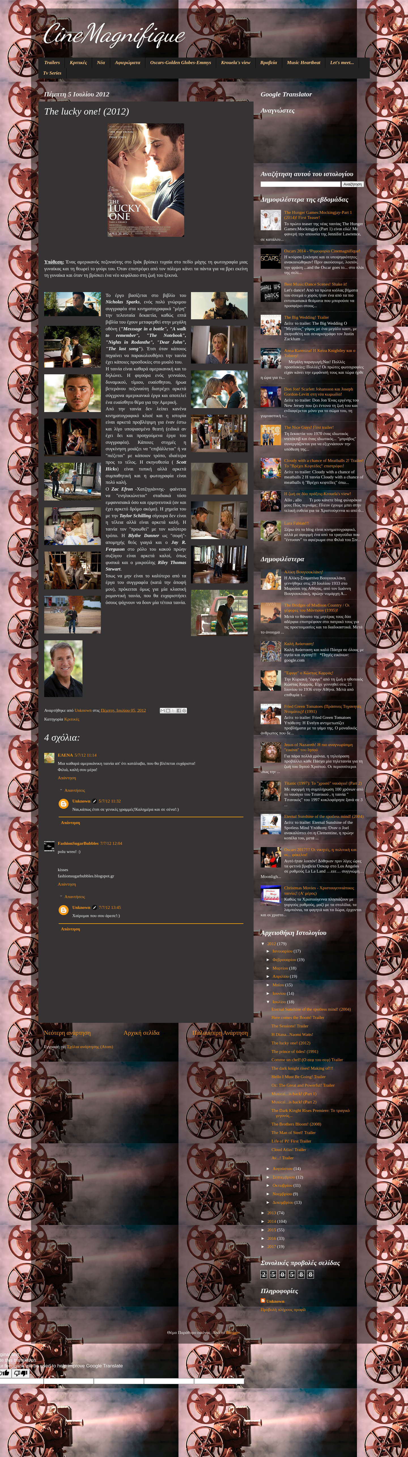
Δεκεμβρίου (283, 1202)
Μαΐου (279, 984)
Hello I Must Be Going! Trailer (298, 1076)
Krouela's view (235, 62)
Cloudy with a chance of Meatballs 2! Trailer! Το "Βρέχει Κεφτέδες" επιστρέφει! (324, 463)
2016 (272, 1238)
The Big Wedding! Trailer (306, 317)
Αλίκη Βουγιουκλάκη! (303, 571)
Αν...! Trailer (282, 1157)
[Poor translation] (21, 1373)
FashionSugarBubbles (78, 843)
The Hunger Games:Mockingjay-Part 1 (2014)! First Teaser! (318, 215)
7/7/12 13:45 (110, 907)
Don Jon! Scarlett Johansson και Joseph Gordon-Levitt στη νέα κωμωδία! (318, 391)
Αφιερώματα (128, 62)
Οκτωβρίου (283, 1185)
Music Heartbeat (303, 62)
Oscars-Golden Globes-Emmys (180, 62)
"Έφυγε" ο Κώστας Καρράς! (308, 672)
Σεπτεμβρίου (284, 1177)
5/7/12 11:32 (110, 801)
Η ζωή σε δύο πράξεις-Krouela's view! (317, 493)
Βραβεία (268, 62)
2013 (272, 1212)
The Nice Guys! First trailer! (309, 427)
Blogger (233, 1332)
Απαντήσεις (74, 790)
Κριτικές (78, 62)
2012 (272, 943)
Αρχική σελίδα (142, 1032)
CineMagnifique (113, 33)
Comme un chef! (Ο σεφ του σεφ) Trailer (307, 1059)
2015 (272, 1229)
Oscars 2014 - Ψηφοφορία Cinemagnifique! (322, 250)
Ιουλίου (280, 1001)
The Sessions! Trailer (289, 1025)
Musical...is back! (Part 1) (293, 1093)
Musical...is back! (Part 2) (293, 1101)
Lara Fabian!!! (296, 523)
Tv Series (52, 73)
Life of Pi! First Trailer (291, 1141)
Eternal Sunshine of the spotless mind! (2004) (324, 816)
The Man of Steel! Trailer (293, 1132)
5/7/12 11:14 (85, 755)
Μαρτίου (281, 968)
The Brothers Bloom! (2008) (296, 1124)
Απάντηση (67, 777)
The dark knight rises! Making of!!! (302, 1068)
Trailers (52, 62)
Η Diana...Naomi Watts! (292, 1034)
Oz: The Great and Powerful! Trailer (303, 1085)
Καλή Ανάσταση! (299, 643)
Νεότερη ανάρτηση (67, 1032)
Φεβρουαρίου (285, 959)
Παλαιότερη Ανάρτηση (220, 1032)
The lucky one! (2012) (290, 1042)
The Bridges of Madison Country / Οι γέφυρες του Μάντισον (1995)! (316, 608)
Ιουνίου (280, 993)
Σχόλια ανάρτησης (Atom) (90, 1046)
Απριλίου (281, 976)
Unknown (81, 801)
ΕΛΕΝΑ (65, 755)
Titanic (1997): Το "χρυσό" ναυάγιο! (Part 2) (323, 783)
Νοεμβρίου (283, 1193)
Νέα (101, 62)
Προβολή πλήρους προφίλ (283, 1309)
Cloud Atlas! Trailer (288, 1149)
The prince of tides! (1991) (294, 1051)
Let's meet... (342, 62)
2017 (272, 1246)
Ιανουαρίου (283, 951)
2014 (272, 1221)
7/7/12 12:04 (111, 843)
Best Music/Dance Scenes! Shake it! (315, 284)
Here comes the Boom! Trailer (297, 1017)
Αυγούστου (283, 1168)
